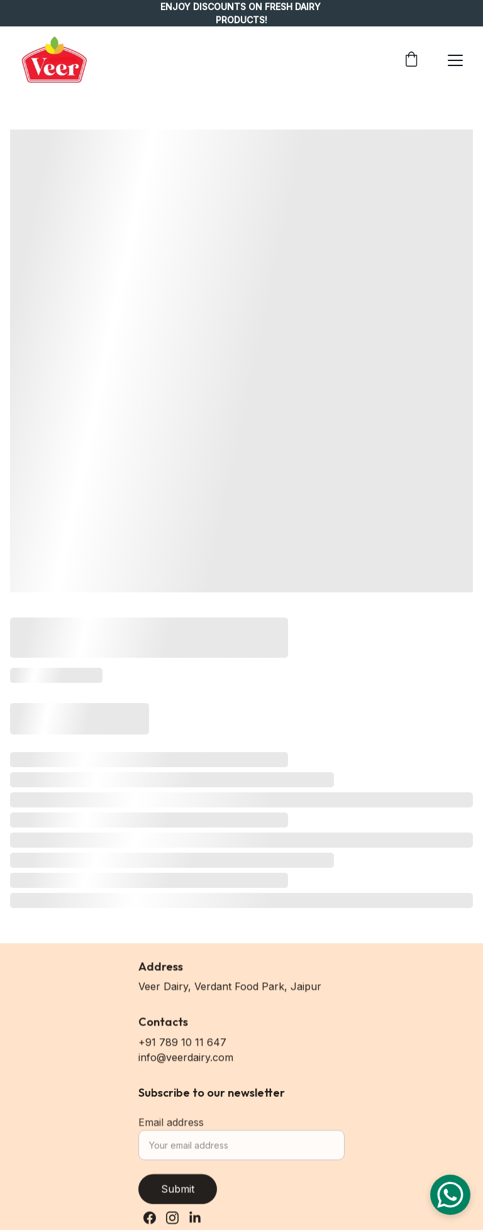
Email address (171, 1127)
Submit (177, 1194)
